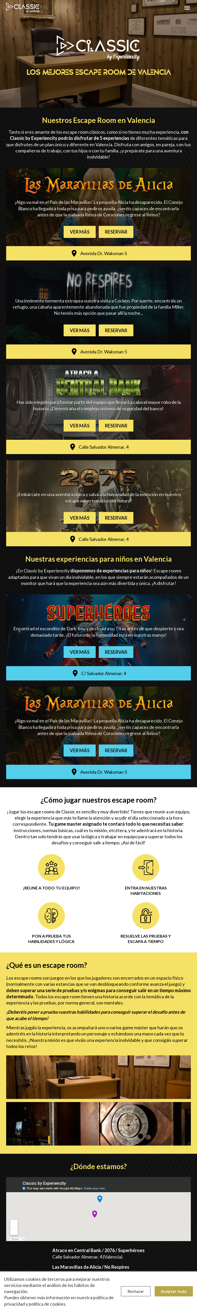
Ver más (80, 232)
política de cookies (47, 1304)
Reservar (116, 232)
